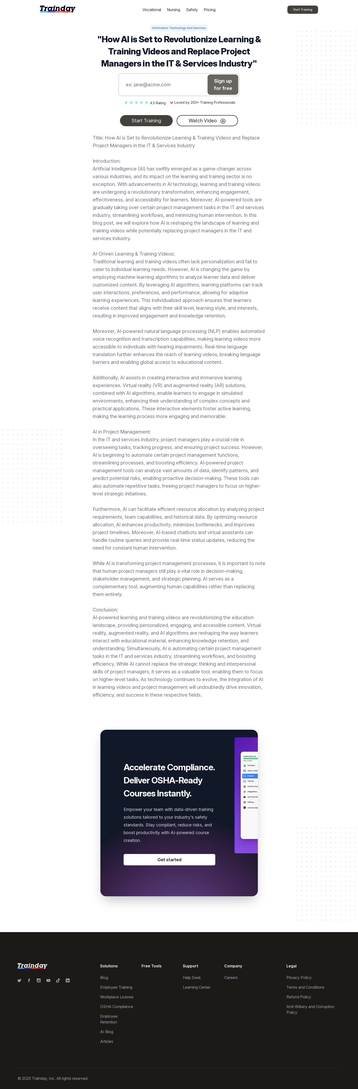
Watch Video (207, 121)
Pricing (210, 9)
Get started (169, 859)
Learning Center (196, 987)
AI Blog (106, 1031)
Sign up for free (223, 84)
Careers (231, 977)
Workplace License (116, 996)
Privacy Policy (299, 977)
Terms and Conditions (305, 987)
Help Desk (192, 977)
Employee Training (116, 987)
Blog (104, 977)
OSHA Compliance (116, 1006)
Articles (106, 1041)
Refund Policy (298, 996)
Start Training (146, 121)
